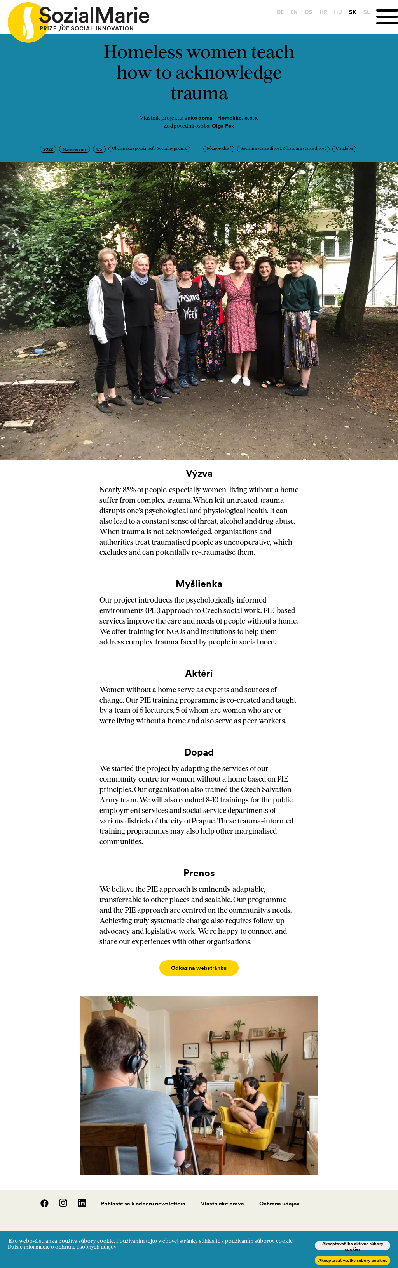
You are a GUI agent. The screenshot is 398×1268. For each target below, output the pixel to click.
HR (319, 12)
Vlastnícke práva (222, 1195)
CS (305, 12)
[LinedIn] (77, 1197)
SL (363, 12)
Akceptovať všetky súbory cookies (352, 1260)
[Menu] (385, 16)
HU (334, 12)
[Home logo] (74, 19)
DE (276, 12)
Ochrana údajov (279, 1195)
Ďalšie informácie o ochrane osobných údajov (62, 1247)
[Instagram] (59, 1197)
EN (290, 12)
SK (349, 12)
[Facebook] (40, 1197)
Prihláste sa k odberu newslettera (143, 1195)
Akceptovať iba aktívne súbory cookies (352, 1245)
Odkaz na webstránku (198, 968)
